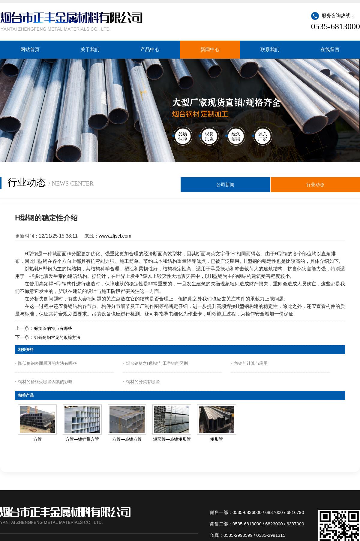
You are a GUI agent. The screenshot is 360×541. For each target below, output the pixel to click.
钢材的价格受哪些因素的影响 (45, 381)
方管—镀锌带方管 (82, 439)
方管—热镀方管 (127, 439)
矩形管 (216, 439)
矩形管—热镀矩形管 (172, 439)
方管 (37, 439)
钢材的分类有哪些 (143, 381)
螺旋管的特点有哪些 (53, 328)
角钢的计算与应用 (251, 363)
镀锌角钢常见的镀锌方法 (57, 337)
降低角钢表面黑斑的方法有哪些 (47, 363)
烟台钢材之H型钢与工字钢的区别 (157, 363)
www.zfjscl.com (115, 235)
